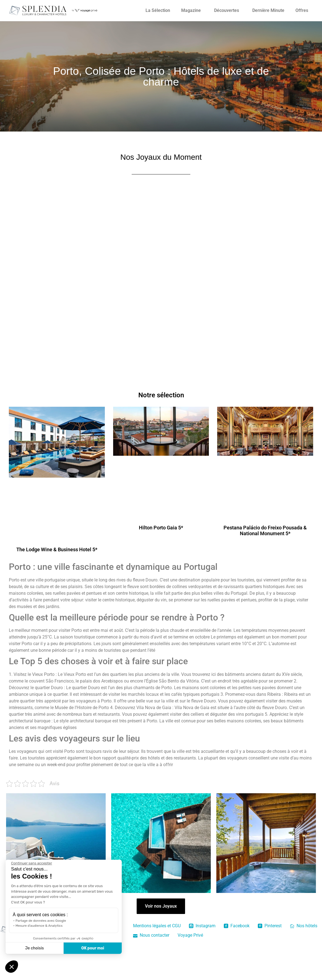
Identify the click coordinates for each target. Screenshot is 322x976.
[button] (11, 966)
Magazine (191, 10)
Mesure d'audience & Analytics (39, 926)
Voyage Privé (190, 935)
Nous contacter (151, 935)
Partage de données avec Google (40, 921)
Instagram (202, 925)
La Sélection (158, 10)
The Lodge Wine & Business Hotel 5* (56, 549)
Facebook (237, 925)
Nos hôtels (303, 925)
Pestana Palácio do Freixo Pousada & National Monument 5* (265, 531)
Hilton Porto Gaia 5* (161, 528)
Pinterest (270, 925)
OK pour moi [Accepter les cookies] (92, 948)
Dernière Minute (268, 10)
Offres (301, 10)
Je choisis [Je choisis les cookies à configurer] (34, 948)
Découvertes (226, 10)
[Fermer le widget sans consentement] (31, 863)
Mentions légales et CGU (157, 925)
